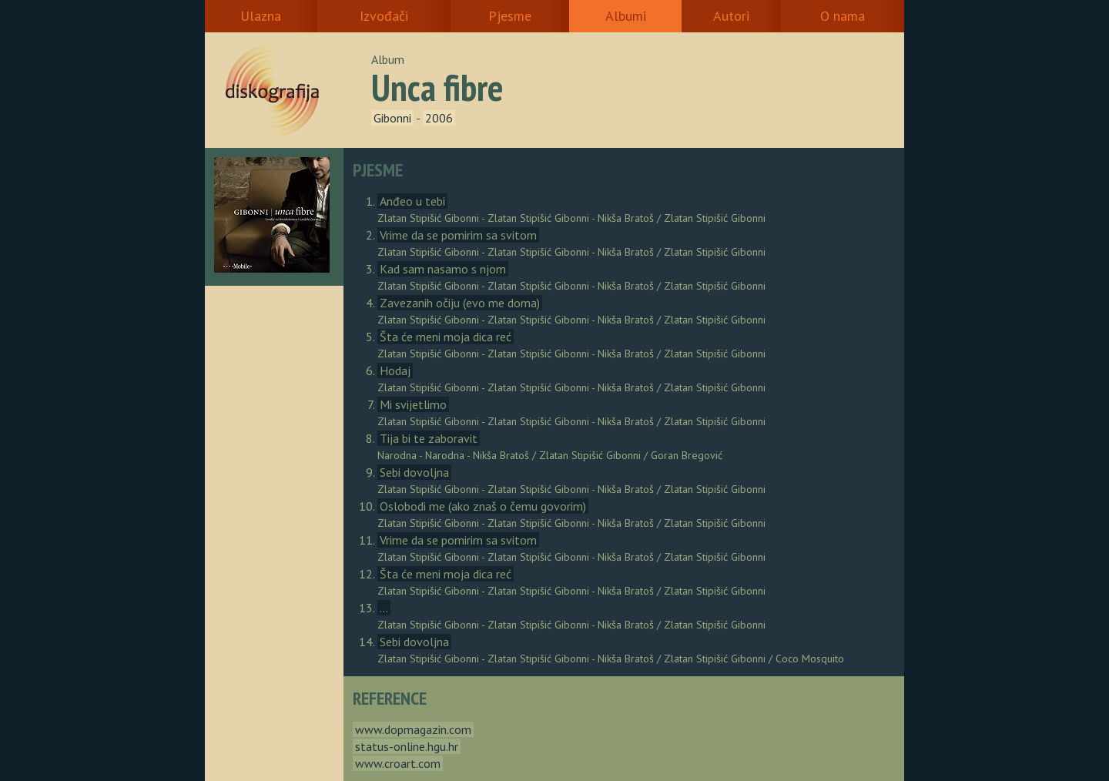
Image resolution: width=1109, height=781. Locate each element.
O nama (842, 16)
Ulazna (260, 16)
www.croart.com (398, 763)
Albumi (625, 16)
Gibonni (392, 118)
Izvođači (384, 16)
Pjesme (509, 16)
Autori (731, 16)
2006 (439, 118)
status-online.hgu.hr (406, 746)
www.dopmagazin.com (413, 729)
